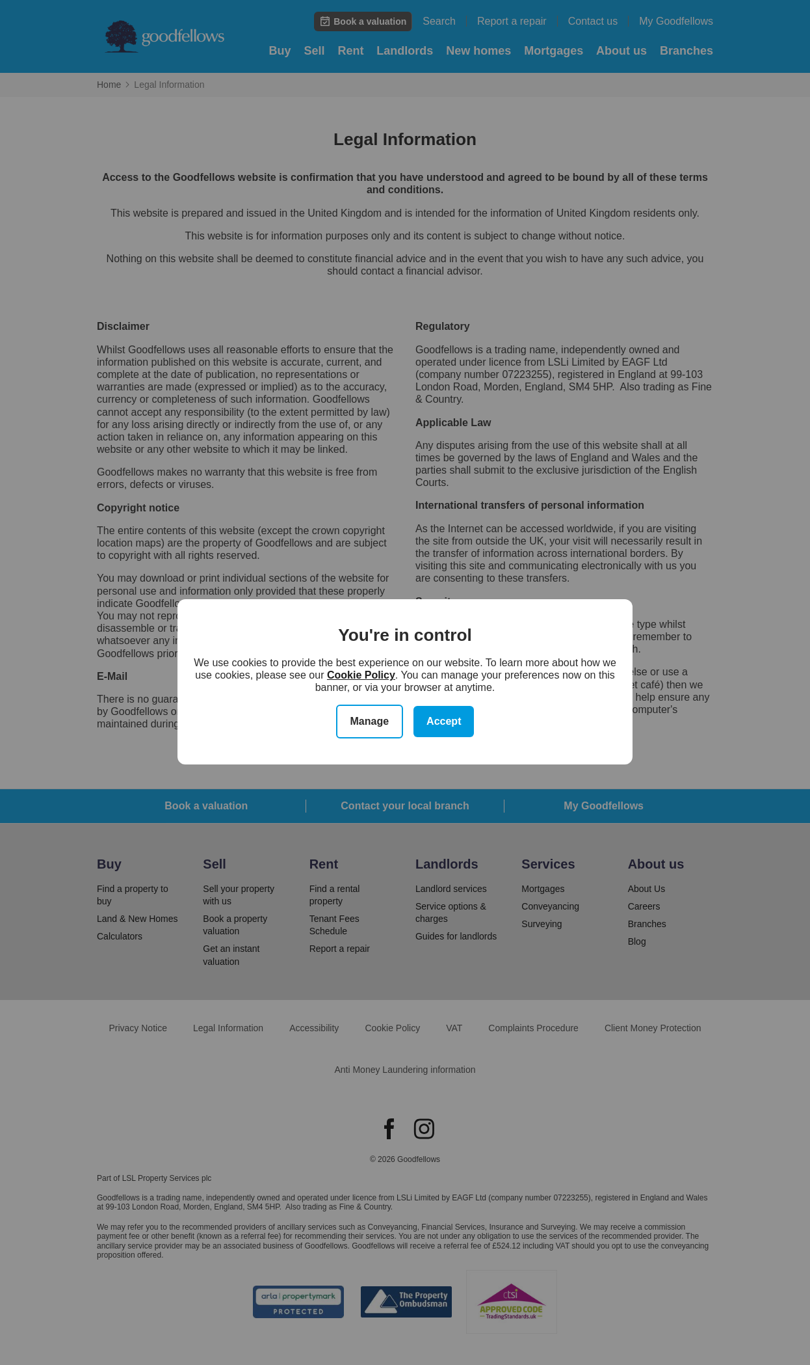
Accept (443, 721)
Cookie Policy (361, 675)
